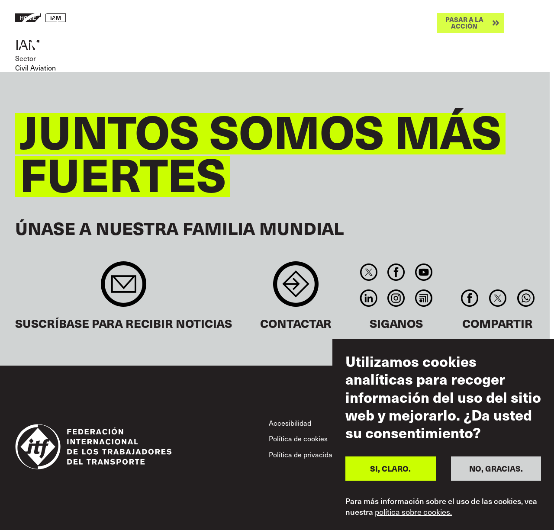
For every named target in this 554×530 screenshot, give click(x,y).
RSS (423, 298)
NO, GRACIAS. (496, 468)
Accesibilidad (290, 423)
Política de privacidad (302, 454)
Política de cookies (298, 438)
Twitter (368, 272)
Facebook (396, 272)
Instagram (396, 298)
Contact (296, 288)
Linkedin (368, 298)
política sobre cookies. (413, 512)
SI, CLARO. (390, 468)
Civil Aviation (35, 67)
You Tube (423, 272)
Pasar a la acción (464, 23)
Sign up (123, 288)
